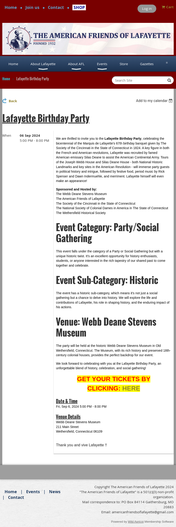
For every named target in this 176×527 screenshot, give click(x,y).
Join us (32, 7)
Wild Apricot (136, 521)
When (6, 135)
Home (11, 7)
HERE (131, 388)
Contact (56, 7)
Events (33, 492)
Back (13, 101)
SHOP (79, 7)
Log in (147, 8)
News (54, 492)
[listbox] (155, 101)
